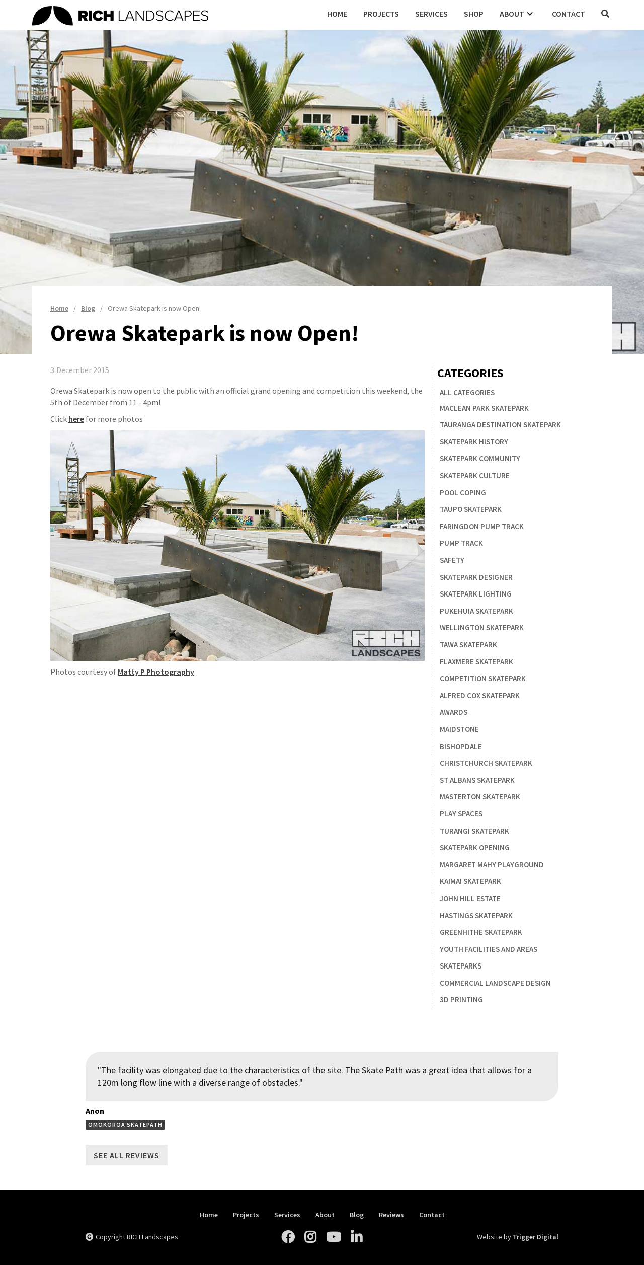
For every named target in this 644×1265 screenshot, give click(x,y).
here (76, 419)
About (325, 1215)
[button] (518, 14)
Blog (357, 1215)
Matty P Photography (156, 671)
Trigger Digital (535, 1236)
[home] (175, 14)
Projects (381, 14)
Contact (568, 14)
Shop (474, 14)
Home (337, 14)
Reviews (391, 1215)
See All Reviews (126, 1155)
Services (431, 14)
